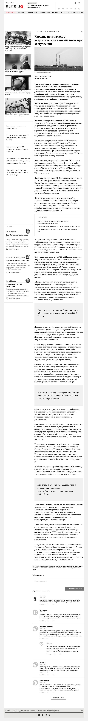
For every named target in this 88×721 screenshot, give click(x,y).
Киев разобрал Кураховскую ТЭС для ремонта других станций (58, 226)
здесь (34, 569)
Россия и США (45, 12)
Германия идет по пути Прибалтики (14, 285)
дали (50, 103)
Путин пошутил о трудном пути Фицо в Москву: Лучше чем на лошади (17, 172)
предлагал (47, 198)
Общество (56, 31)
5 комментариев (14, 298)
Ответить (42, 604)
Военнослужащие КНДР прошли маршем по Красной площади (17, 149)
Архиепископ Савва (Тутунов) (16, 257)
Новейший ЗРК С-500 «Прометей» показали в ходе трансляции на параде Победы (17, 93)
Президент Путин (58, 12)
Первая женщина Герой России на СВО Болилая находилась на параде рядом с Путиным (18, 161)
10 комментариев (14, 272)
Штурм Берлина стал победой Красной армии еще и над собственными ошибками (18, 48)
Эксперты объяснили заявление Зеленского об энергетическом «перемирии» (53, 222)
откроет (66, 153)
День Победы (11, 12)
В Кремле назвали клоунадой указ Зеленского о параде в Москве (17, 137)
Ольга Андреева (11, 232)
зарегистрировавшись (76, 566)
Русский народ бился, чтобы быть (17, 260)
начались (41, 153)
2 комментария (14, 249)
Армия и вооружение (76, 12)
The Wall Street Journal (70, 108)
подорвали (52, 131)
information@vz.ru (53, 710)
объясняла (47, 208)
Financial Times (66, 168)
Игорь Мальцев (11, 281)
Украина (21, 12)
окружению (39, 143)
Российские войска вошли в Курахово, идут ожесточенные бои (57, 230)
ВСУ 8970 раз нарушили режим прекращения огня (38, 6)
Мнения (9, 227)
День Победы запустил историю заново (17, 236)
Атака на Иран (32, 12)
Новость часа (32, 3)
